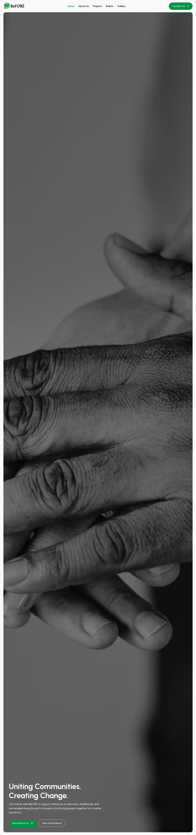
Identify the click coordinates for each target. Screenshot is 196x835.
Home (71, 6)
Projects (97, 6)
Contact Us (180, 6)
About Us (83, 6)
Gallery (121, 6)
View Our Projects (52, 823)
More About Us (22, 823)
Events (109, 6)
